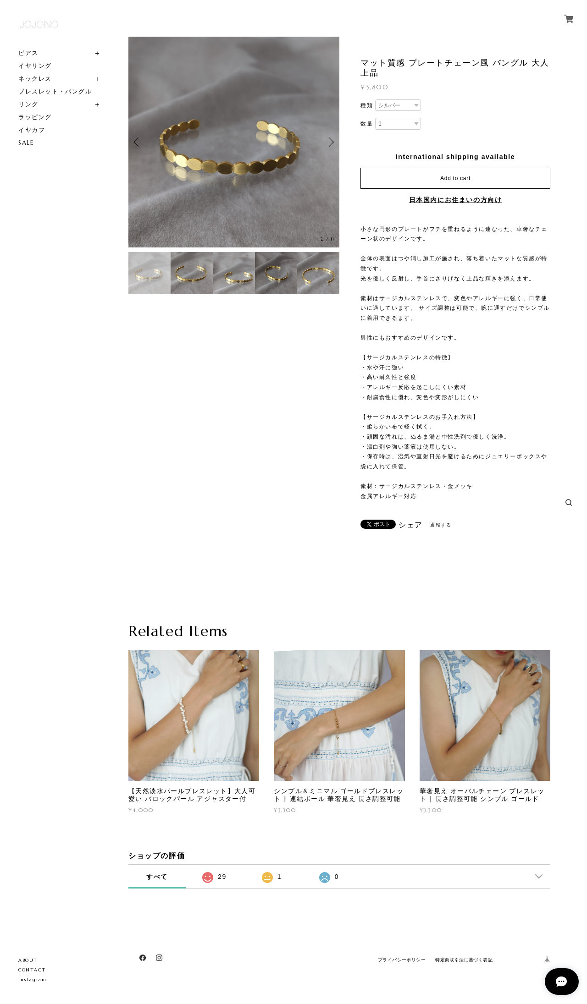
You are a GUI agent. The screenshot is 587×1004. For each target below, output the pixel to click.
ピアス (28, 53)
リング (28, 104)
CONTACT (31, 970)
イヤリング (35, 66)
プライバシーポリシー (402, 959)
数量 (366, 124)
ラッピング (35, 117)
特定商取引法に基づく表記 (464, 959)
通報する (440, 524)
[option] (233, 142)
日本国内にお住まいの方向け (455, 199)
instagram (32, 979)
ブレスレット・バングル (55, 91)
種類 (366, 105)
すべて (157, 876)
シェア (411, 525)
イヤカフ (31, 130)
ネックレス (35, 79)
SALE (25, 143)
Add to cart (455, 178)
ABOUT (28, 960)
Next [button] (330, 142)
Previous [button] (137, 142)
